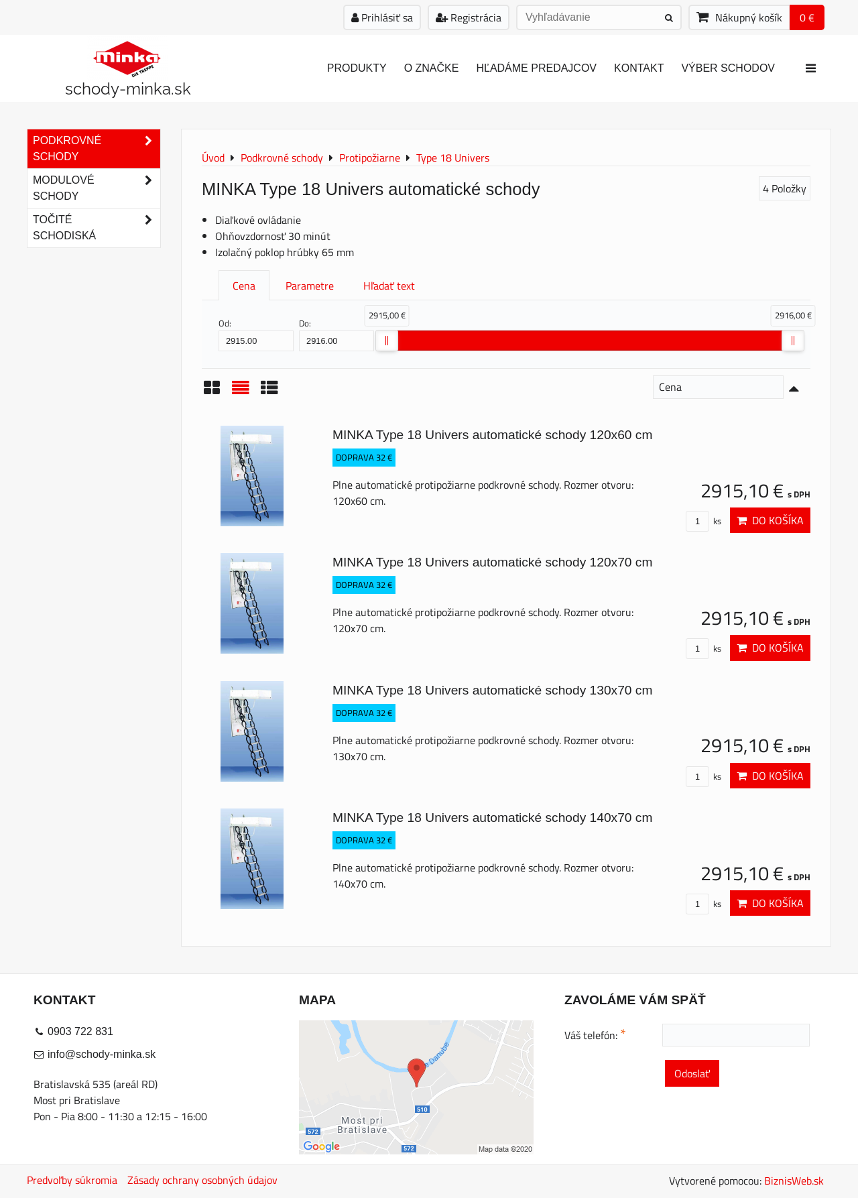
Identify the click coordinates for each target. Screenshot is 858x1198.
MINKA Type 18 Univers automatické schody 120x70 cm (492, 562)
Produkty (357, 68)
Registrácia (468, 17)
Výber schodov (728, 68)
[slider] (386, 340)
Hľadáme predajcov (536, 68)
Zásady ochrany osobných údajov (202, 1180)
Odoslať (692, 1073)
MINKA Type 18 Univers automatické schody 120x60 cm (492, 435)
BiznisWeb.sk (794, 1181)
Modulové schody (96, 188)
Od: (256, 334)
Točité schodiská (96, 227)
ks (703, 521)
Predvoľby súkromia (72, 1180)
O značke (431, 68)
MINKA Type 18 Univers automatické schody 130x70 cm (492, 690)
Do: (336, 334)
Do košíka (770, 520)
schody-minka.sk (128, 89)
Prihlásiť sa (382, 17)
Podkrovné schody (96, 148)
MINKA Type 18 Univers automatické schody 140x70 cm (492, 818)
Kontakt (639, 68)
